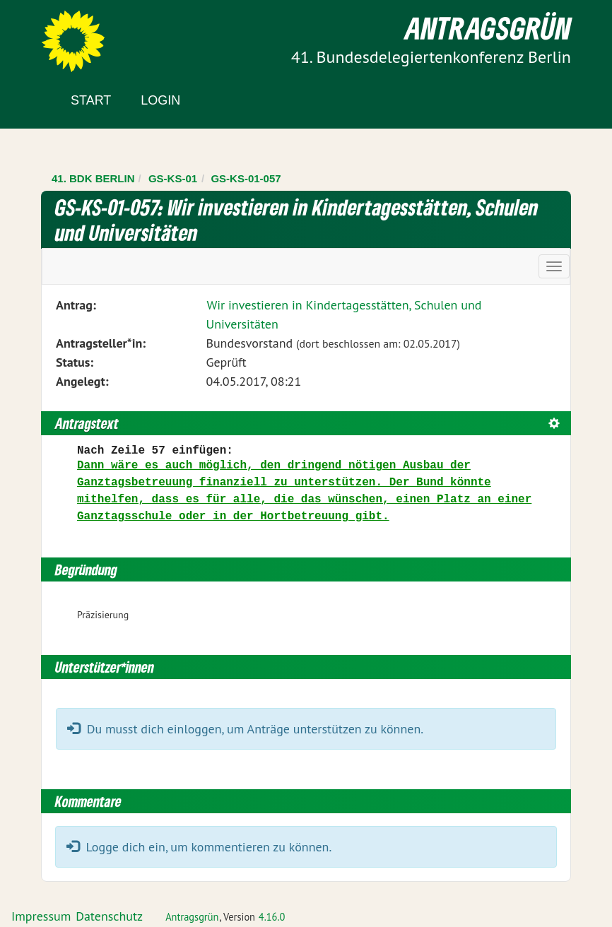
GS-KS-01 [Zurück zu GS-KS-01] (172, 178)
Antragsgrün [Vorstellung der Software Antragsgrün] (191, 916)
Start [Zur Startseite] (91, 100)
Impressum (41, 916)
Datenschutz (109, 916)
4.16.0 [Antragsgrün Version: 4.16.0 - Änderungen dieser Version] (272, 916)
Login (160, 100)
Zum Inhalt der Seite (63, 35)
